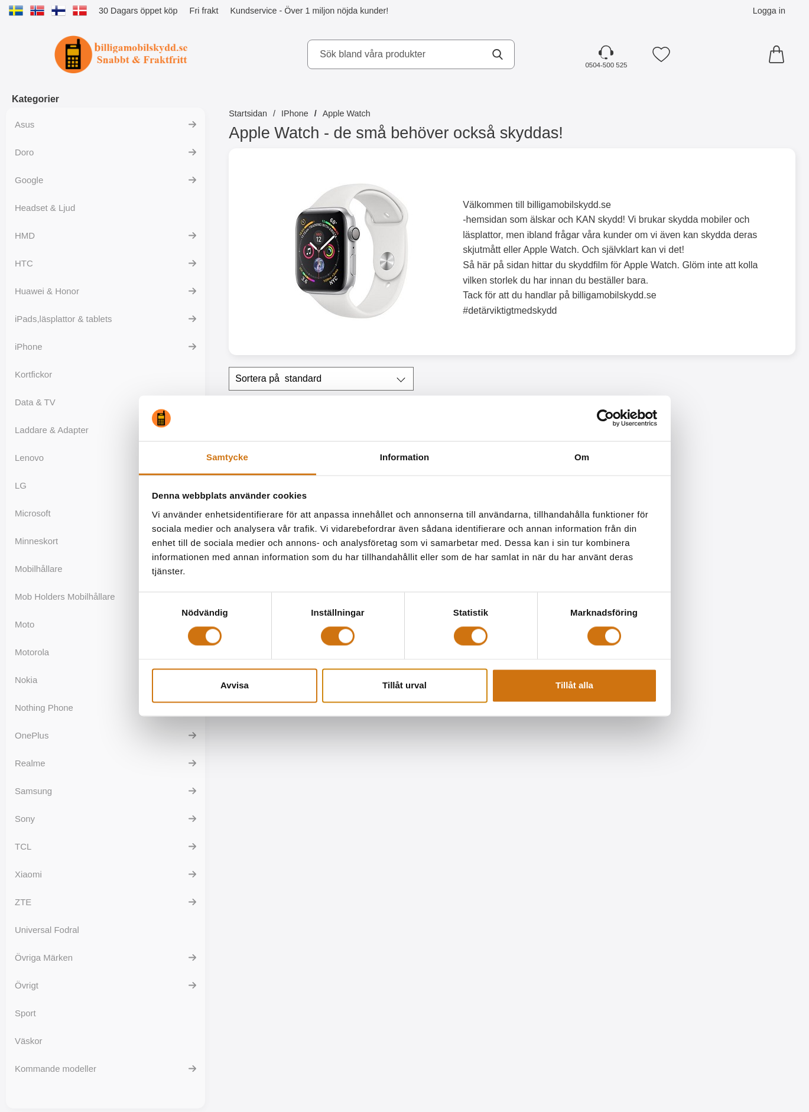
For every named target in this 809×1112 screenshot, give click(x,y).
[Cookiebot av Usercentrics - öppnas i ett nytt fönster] (605, 418)
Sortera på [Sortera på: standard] (278, 378)
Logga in (769, 10)
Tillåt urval (404, 685)
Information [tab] (405, 457)
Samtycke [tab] (227, 457)
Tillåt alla (574, 685)
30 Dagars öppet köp (138, 10)
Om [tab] (581, 457)
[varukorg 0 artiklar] (779, 54)
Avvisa (234, 685)
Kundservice (253, 10)
